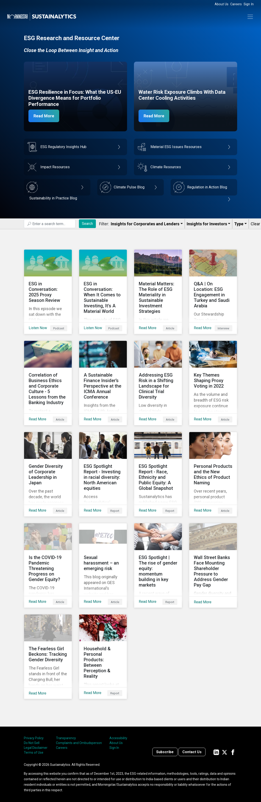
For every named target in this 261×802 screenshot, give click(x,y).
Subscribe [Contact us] (165, 752)
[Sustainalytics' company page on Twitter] (224, 752)
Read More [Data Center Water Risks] (154, 115)
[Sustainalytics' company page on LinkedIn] (216, 752)
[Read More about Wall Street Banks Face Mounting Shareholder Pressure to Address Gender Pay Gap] (213, 565)
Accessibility (118, 738)
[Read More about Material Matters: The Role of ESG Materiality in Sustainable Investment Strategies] (158, 292)
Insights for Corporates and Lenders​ (145, 223)
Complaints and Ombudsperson (79, 743)
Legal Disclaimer (35, 748)
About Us (221, 4)
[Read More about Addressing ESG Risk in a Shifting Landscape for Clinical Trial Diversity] (158, 383)
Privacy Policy (34, 738)
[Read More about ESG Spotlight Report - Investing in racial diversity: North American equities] (103, 474)
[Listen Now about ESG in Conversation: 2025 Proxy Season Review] (48, 292)
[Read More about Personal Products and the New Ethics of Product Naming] (213, 474)
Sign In (249, 4)
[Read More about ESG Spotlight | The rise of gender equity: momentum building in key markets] (158, 565)
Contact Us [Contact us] (192, 752)
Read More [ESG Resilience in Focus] (43, 115)
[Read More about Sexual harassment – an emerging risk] (103, 565)
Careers (236, 4)
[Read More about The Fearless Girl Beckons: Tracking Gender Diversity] (48, 657)
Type (238, 223)
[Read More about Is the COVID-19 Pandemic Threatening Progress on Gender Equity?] (48, 565)
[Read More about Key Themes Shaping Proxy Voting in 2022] (213, 383)
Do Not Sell (31, 743)
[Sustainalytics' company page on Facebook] (233, 752)
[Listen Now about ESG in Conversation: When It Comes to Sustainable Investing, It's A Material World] (103, 292)
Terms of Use (33, 752)
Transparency (66, 738)
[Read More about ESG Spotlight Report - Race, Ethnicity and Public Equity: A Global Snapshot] (158, 474)
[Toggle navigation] (250, 16)
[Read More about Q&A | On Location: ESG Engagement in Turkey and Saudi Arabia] (213, 292)
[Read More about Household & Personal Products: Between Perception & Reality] (103, 657)
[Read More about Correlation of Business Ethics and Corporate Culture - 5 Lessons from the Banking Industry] (48, 383)
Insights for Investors (207, 223)
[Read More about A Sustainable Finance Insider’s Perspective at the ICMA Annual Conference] (103, 383)
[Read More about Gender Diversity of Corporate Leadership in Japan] (48, 474)
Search (87, 223)
